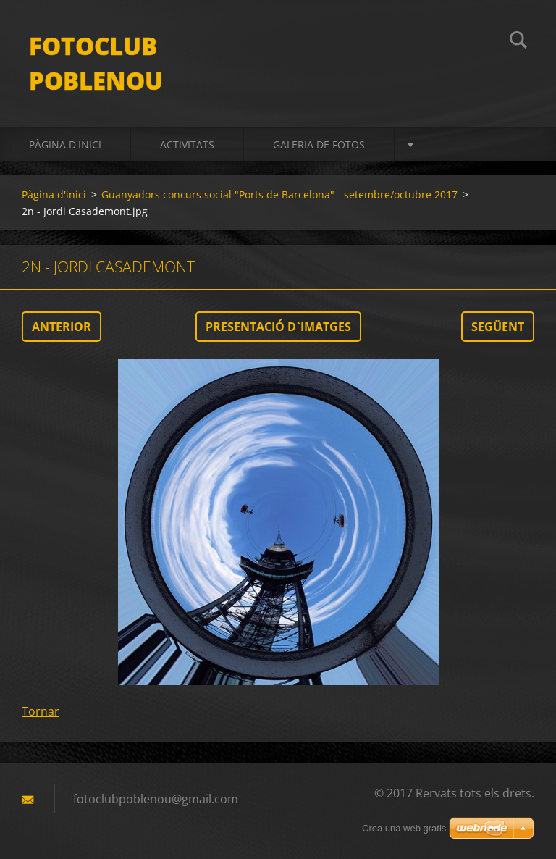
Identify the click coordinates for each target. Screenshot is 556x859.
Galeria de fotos (319, 144)
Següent (497, 327)
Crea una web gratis (404, 828)
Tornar (40, 711)
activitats (187, 144)
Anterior (61, 327)
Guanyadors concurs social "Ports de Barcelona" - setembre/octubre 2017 (279, 194)
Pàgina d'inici (65, 144)
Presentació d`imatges (278, 327)
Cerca (518, 42)
